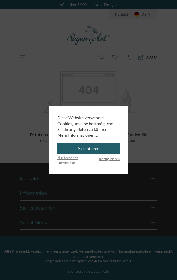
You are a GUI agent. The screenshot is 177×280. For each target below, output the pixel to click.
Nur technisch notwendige (67, 160)
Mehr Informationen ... (77, 134)
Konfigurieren (109, 159)
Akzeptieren (88, 148)
